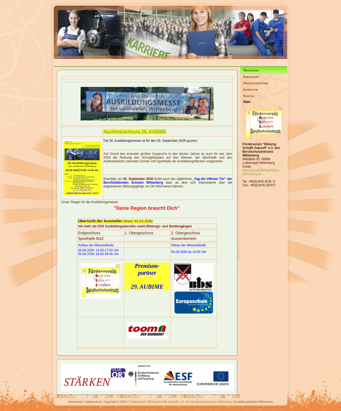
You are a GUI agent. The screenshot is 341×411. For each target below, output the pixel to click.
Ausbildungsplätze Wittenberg (253, 401)
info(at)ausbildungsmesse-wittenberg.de (261, 172)
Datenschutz (93, 401)
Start (246, 102)
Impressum (75, 401)
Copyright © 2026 (115, 401)
